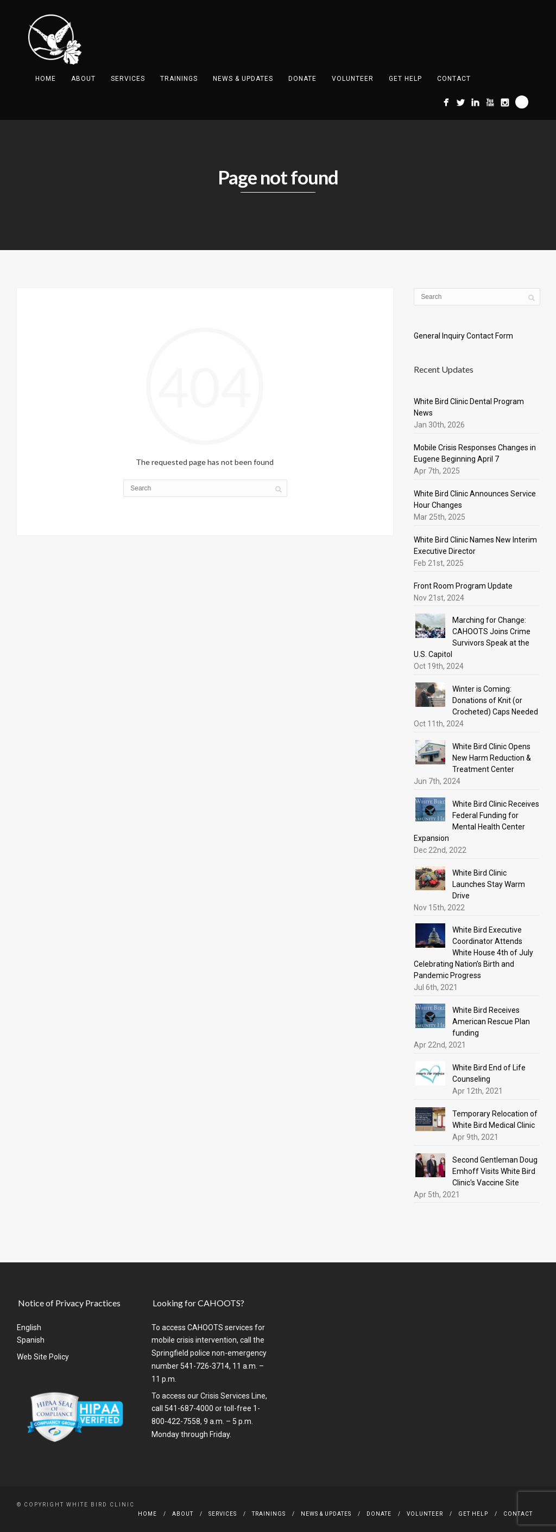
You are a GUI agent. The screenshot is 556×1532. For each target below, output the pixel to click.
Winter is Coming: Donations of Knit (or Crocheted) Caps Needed (495, 700)
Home (45, 78)
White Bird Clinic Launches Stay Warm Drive (488, 884)
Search (521, 101)
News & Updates (243, 78)
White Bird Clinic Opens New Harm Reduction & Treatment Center (491, 758)
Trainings (179, 78)
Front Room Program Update (463, 586)
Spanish (31, 1340)
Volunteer (353, 78)
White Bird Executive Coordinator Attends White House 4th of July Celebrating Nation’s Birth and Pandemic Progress (473, 952)
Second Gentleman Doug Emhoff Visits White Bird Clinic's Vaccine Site (495, 1171)
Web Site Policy (43, 1356)
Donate (302, 78)
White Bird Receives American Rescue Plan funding (491, 1021)
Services (128, 78)
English (29, 1327)
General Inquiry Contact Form (463, 335)
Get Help (405, 78)
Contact (454, 78)
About (83, 78)
